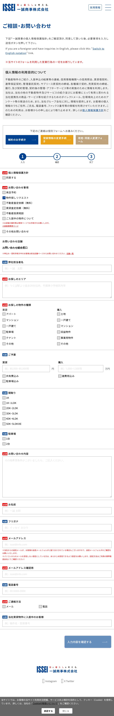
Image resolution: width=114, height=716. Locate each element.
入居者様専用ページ (10, 226)
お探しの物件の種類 (19, 305)
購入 (60, 362)
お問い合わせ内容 (18, 453)
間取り (12, 393)
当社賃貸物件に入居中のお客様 (26, 617)
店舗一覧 (70, 253)
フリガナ (13, 521)
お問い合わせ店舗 (12, 241)
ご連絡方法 (14, 601)
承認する (48, 710)
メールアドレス (17, 538)
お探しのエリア (17, 279)
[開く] (108, 7)
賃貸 (4, 362)
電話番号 (13, 584)
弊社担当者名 (15, 262)
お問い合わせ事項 (18, 187)
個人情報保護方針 (93, 110)
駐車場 (12, 433)
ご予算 (12, 354)
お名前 (12, 504)
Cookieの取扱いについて (45, 703)
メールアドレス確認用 (21, 568)
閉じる (65, 710)
